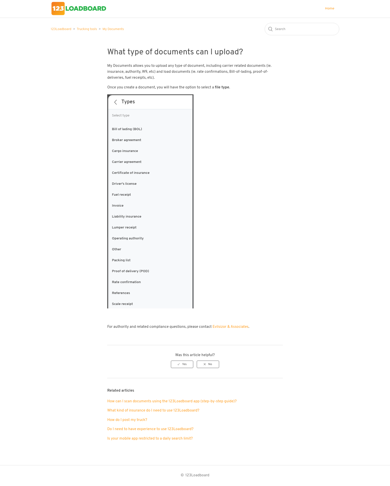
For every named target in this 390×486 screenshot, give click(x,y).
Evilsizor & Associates (230, 327)
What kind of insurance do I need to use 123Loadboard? (153, 410)
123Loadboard (61, 29)
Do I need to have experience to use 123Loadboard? (150, 429)
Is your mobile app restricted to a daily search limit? (150, 438)
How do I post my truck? (127, 420)
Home (329, 8)
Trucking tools (87, 29)
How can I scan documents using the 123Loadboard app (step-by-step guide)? (172, 401)
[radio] (182, 364)
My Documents (113, 29)
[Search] (302, 29)
